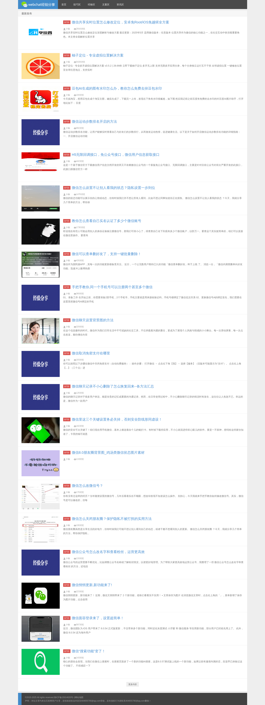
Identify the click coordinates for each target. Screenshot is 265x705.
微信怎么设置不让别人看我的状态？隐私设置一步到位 (113, 188)
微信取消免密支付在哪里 (91, 353)
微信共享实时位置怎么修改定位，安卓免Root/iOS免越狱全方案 (120, 22)
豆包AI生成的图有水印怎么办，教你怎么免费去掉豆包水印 (117, 88)
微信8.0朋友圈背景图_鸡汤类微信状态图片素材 (108, 452)
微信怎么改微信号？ (87, 486)
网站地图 (79, 697)
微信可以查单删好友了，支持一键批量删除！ (106, 254)
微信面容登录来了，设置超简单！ (98, 618)
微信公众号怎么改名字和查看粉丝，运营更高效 (108, 552)
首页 (63, 4)
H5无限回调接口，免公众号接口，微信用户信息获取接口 (116, 154)
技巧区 (77, 4)
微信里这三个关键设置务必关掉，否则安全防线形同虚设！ (117, 419)
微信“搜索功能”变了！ (88, 651)
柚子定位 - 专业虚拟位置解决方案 (98, 55)
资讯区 (120, 4)
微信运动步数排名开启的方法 (94, 121)
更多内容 (132, 684)
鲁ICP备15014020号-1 (64, 697)
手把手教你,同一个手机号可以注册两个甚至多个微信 (112, 287)
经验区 (91, 4)
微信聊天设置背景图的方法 (92, 320)
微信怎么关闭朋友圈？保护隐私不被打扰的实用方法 (112, 519)
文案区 (106, 4)
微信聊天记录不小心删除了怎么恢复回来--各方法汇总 (113, 386)
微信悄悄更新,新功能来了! (92, 585)
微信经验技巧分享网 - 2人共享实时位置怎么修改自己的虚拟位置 (38, 4)
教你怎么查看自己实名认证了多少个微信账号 (106, 221)
